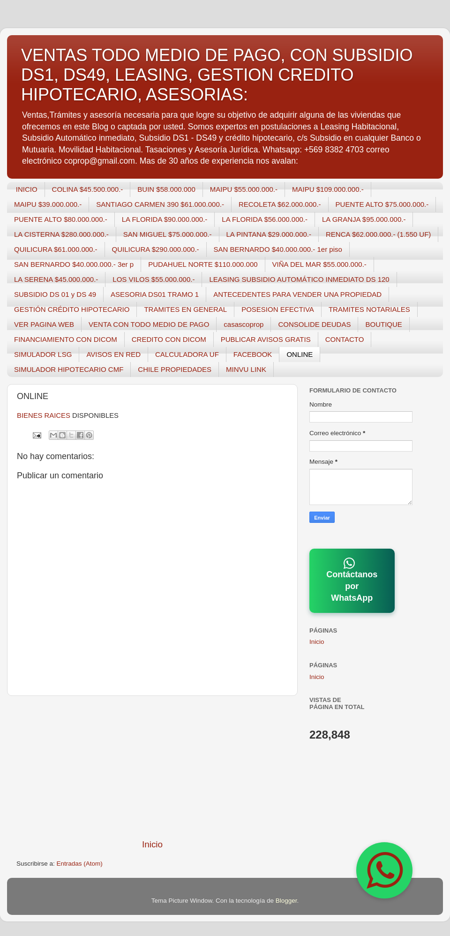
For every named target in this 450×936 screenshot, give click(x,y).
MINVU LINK (246, 369)
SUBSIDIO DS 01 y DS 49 (55, 294)
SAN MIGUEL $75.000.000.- (167, 234)
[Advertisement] (152, 767)
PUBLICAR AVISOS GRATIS (266, 339)
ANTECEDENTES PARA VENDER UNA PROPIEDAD (297, 294)
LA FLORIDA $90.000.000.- (165, 219)
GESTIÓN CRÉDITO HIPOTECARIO (71, 309)
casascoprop (243, 324)
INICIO (27, 189)
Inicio (152, 844)
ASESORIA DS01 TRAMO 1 (155, 294)
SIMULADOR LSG (43, 354)
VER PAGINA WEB (44, 324)
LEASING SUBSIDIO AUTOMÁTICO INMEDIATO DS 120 (299, 279)
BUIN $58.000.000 (166, 189)
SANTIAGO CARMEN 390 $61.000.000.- (160, 204)
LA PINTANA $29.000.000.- (269, 234)
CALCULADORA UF (187, 354)
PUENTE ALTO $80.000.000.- (60, 219)
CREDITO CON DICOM (169, 339)
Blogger (286, 900)
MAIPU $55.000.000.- (244, 189)
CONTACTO (344, 339)
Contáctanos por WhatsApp (351, 580)
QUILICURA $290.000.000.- (155, 249)
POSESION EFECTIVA (277, 309)
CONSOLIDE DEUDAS (314, 324)
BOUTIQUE (383, 324)
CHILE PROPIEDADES (174, 369)
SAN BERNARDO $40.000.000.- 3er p (74, 264)
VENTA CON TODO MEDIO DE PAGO (149, 324)
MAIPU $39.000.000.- (48, 204)
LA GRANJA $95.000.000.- (363, 219)
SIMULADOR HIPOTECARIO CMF (68, 369)
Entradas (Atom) (80, 863)
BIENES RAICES (43, 415)
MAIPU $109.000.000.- (328, 189)
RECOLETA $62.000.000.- (280, 204)
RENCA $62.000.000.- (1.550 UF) (378, 234)
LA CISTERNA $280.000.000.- (61, 234)
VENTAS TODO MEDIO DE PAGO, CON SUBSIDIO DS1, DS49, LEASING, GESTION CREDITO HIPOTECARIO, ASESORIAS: (216, 74)
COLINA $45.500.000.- (87, 189)
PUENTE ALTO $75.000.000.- (382, 204)
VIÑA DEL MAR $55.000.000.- (319, 264)
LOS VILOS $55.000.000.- (153, 279)
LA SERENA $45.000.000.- (56, 279)
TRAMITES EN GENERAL (185, 309)
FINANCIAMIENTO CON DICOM (65, 339)
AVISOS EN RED (113, 354)
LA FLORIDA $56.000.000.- (265, 219)
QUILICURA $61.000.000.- (56, 249)
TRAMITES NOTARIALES (369, 309)
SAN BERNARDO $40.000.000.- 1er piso (278, 249)
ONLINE (299, 354)
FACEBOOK (252, 354)
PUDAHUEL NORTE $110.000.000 (202, 264)
